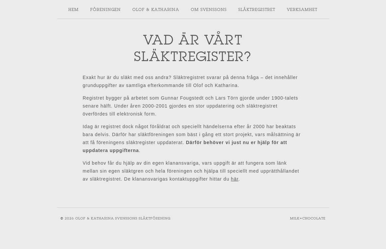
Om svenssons (209, 9)
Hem (73, 9)
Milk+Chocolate (308, 218)
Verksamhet (302, 9)
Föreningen (105, 9)
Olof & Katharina (155, 9)
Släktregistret (256, 9)
